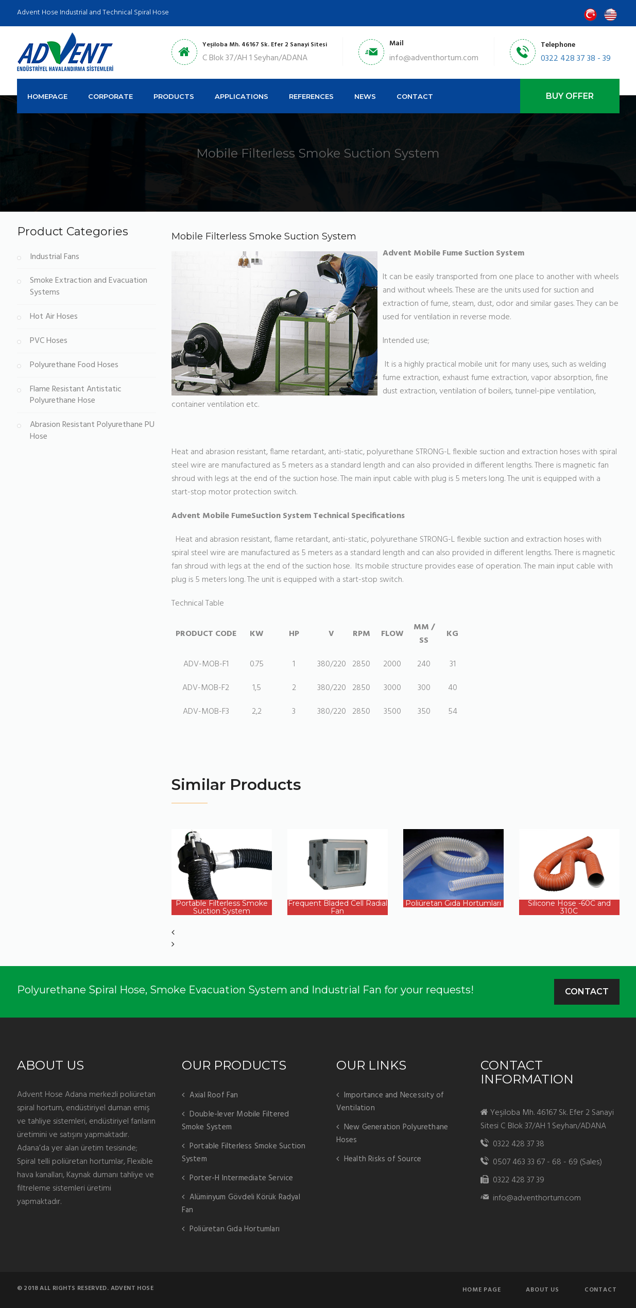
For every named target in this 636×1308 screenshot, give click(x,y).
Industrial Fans (54, 257)
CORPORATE (110, 96)
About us (542, 1290)
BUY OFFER (570, 96)
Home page (481, 1290)
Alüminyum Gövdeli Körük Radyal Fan (241, 1203)
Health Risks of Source (382, 1159)
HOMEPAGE (47, 96)
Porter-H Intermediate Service (242, 1178)
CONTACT (415, 96)
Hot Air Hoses (54, 317)
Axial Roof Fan (214, 1095)
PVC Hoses (48, 341)
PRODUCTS (173, 96)
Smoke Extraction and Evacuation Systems (88, 287)
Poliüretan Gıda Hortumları (235, 1229)
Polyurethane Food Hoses (74, 365)
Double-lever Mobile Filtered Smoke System (235, 1120)
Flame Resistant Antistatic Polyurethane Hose (76, 395)
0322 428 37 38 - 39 (576, 59)
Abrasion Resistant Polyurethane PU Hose (92, 431)
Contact (587, 991)
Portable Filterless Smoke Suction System (244, 1152)
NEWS (365, 96)
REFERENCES (311, 96)
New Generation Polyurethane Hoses (392, 1133)
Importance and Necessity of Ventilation (390, 1101)
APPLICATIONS (241, 96)
